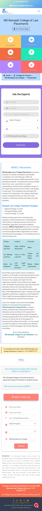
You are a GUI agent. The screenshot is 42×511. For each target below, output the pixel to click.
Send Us (21, 446)
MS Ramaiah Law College (14, 78)
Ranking (31, 57)
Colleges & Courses (22, 75)
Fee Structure (31, 70)
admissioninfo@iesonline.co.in (21, 6)
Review (10, 70)
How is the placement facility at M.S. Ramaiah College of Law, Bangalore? (21, 370)
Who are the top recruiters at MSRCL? (17, 386)
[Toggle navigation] (39, 11)
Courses (10, 57)
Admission (10, 45)
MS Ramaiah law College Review (14, 307)
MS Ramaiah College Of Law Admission (19, 335)
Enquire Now (20, 145)
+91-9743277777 (21, 2)
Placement (31, 45)
